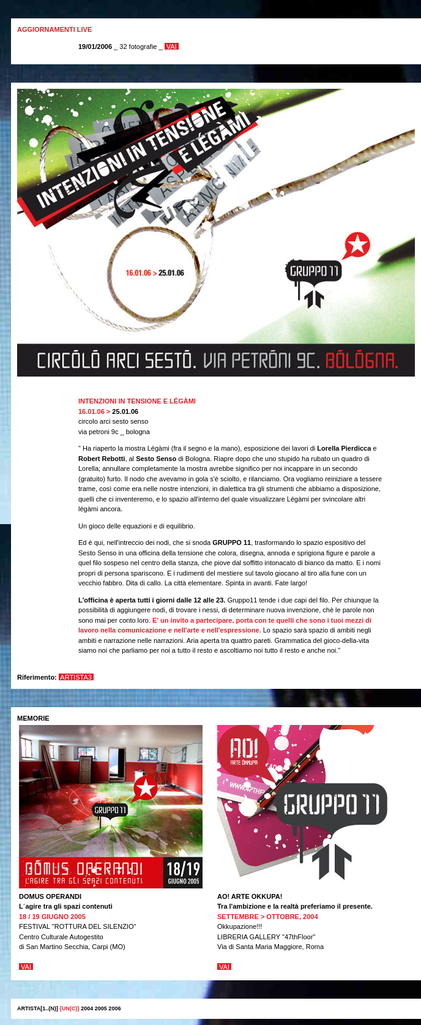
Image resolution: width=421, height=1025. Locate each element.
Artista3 (76, 677)
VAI (172, 46)
